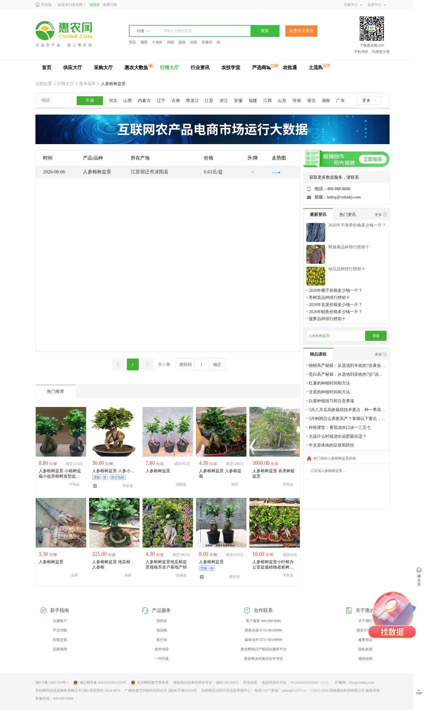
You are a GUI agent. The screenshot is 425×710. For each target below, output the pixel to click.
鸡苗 (170, 42)
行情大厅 (169, 67)
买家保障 (60, 649)
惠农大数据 (136, 67)
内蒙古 (144, 100)
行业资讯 (200, 67)
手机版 (43, 5)
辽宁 (161, 100)
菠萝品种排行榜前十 (327, 319)
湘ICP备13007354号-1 (52, 682)
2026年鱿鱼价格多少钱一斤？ (335, 312)
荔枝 (182, 42)
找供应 (161, 621)
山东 (282, 100)
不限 (90, 100)
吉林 (175, 100)
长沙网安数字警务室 (150, 682)
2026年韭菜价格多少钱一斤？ (335, 304)
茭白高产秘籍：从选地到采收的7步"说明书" (348, 374)
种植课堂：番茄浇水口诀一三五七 (340, 427)
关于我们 (365, 621)
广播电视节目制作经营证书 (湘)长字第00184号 (161, 690)
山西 (127, 100)
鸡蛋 (193, 42)
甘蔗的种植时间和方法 (329, 392)
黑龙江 (192, 100)
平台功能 (60, 630)
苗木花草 (87, 84)
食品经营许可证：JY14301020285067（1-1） (296, 682)
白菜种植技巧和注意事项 (331, 401)
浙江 (224, 100)
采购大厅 (103, 67)
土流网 (316, 67)
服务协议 (365, 640)
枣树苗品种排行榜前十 (329, 297)
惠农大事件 (365, 630)
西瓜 (132, 42)
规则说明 (365, 659)
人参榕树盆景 (113, 84)
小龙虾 (157, 42)
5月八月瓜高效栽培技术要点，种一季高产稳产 (351, 410)
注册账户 (60, 621)
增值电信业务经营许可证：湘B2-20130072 (206, 682)
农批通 (290, 67)
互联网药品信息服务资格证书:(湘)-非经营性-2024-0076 (77, 690)
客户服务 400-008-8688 (263, 621)
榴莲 (144, 42)
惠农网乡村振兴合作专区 (263, 659)
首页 (46, 67)
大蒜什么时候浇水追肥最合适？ (338, 436)
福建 (253, 100)
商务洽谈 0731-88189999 (263, 630)
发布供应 (162, 649)
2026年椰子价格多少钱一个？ (335, 290)
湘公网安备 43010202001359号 (99, 682)
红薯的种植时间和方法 (329, 383)
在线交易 (60, 640)
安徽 (238, 100)
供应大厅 (72, 67)
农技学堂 (230, 67)
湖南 (326, 100)
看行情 (161, 640)
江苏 (209, 100)
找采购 (161, 630)
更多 (369, 100)
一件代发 (162, 659)
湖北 (311, 100)
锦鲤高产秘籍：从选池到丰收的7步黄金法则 (349, 365)
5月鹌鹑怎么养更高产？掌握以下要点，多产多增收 (355, 418)
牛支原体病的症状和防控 (331, 445)
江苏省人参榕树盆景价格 (329, 471)
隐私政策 (365, 649)
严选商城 (261, 67)
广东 (340, 100)
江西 (267, 100)
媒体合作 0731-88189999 (263, 640)
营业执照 (250, 682)
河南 (296, 100)
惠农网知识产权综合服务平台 (264, 649)
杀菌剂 (207, 42)
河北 (113, 100)
